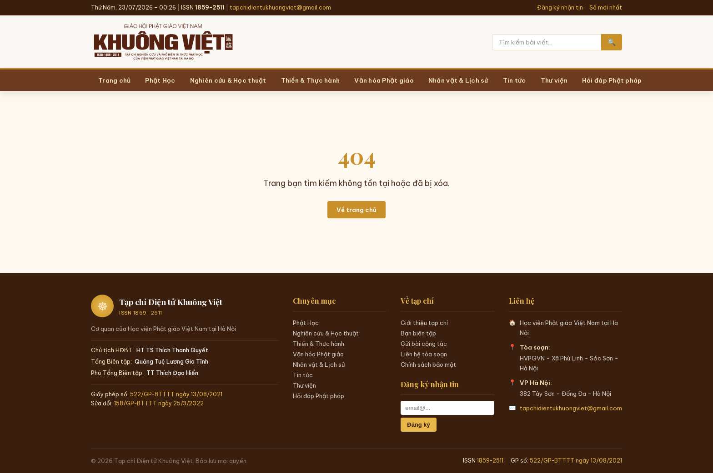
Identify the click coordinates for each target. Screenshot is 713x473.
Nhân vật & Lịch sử (319, 364)
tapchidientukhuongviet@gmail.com (280, 7)
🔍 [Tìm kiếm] (612, 42)
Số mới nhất (605, 7)
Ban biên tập (418, 333)
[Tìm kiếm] (546, 42)
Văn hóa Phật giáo (318, 354)
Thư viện (304, 385)
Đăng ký (418, 424)
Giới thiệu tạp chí (424, 322)
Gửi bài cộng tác (424, 343)
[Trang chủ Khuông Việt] (162, 42)
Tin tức (303, 375)
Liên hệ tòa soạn (424, 354)
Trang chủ (114, 80)
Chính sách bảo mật (428, 364)
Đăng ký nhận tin (560, 7)
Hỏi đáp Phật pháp (318, 395)
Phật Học (306, 322)
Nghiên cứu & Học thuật (326, 333)
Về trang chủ (356, 209)
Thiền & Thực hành (318, 343)
